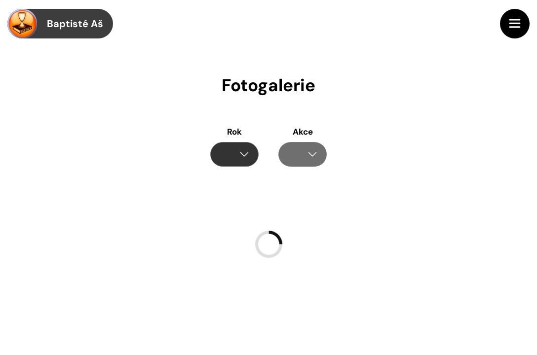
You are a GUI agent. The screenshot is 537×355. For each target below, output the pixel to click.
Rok (234, 131)
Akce (303, 131)
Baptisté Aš (55, 23)
